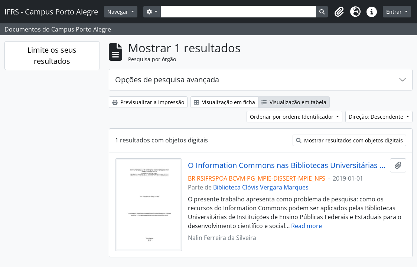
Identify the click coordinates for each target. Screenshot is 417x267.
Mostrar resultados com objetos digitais (349, 140)
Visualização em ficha (224, 102)
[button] (339, 12)
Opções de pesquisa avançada (167, 80)
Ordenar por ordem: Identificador (292, 116)
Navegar (118, 11)
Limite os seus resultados (51, 55)
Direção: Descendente (377, 116)
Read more (306, 226)
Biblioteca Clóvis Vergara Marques (261, 187)
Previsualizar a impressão (148, 102)
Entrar (394, 11)
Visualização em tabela (293, 102)
